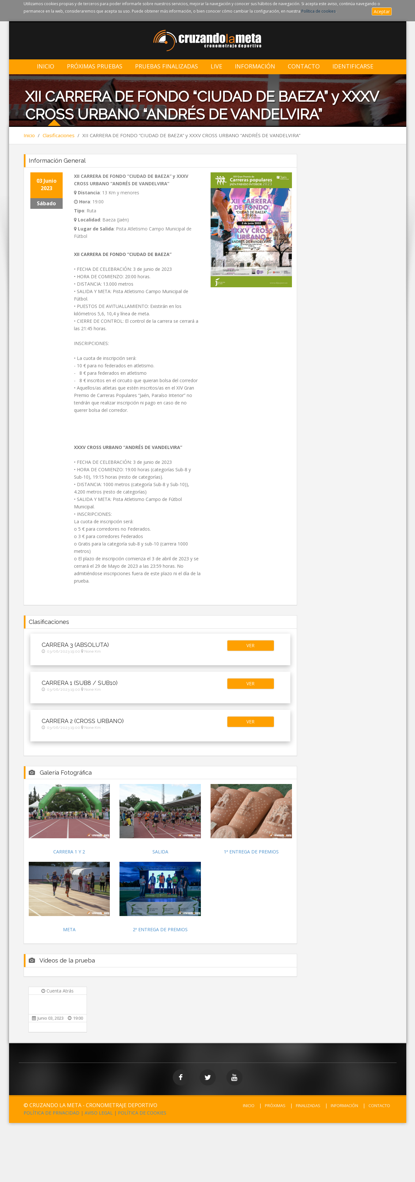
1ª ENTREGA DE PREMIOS (251, 852)
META (69, 929)
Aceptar (382, 11)
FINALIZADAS (308, 1105)
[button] (250, 645)
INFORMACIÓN (344, 1105)
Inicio (45, 66)
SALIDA (160, 852)
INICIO (248, 1105)
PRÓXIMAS (275, 1105)
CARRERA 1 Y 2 (69, 852)
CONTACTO (379, 1105)
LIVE (216, 66)
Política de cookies (318, 11)
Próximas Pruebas (94, 66)
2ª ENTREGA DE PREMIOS (160, 929)
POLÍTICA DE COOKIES (142, 1113)
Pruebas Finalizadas (166, 66)
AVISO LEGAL (99, 1113)
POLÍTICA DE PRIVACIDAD (51, 1113)
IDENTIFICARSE (352, 66)
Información (255, 66)
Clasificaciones (59, 135)
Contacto (304, 66)
